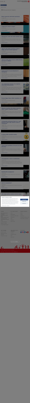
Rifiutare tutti (24, 201)
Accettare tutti (24, 199)
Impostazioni (24, 203)
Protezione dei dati (4, 205)
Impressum (8, 205)
